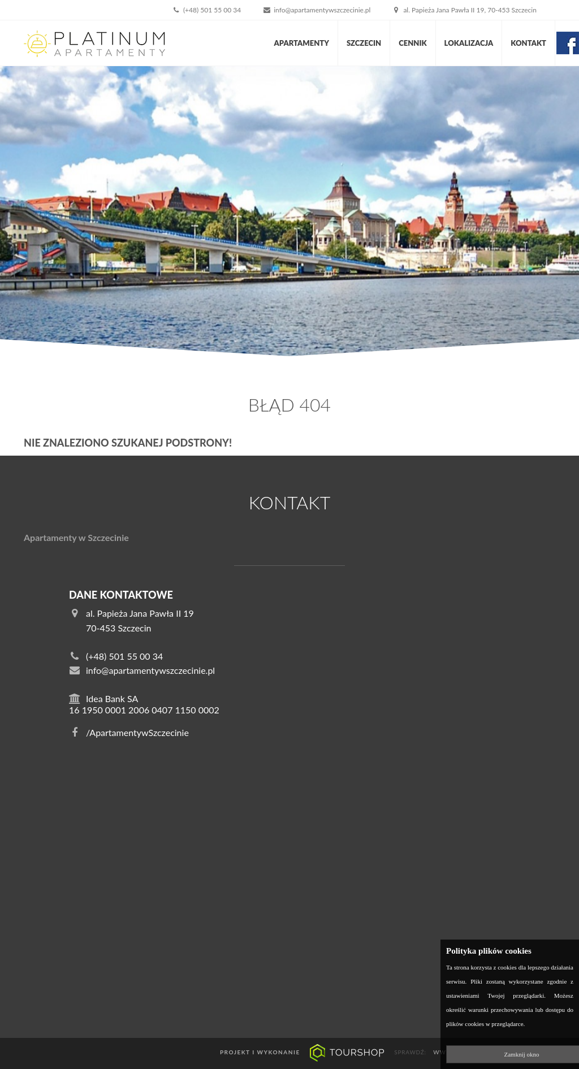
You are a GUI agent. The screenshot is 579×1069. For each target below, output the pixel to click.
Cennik (412, 42)
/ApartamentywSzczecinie (129, 732)
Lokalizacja (469, 42)
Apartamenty (301, 42)
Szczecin (364, 42)
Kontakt (528, 42)
